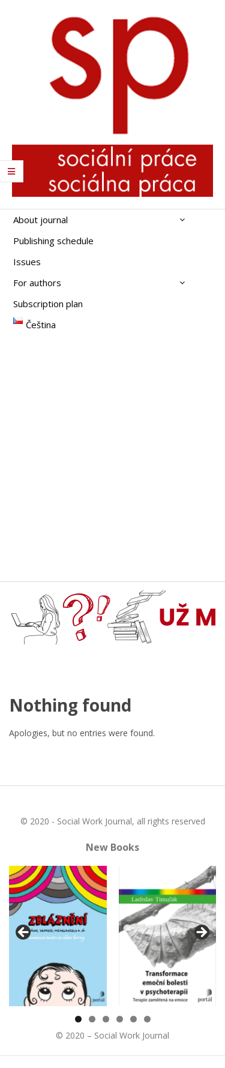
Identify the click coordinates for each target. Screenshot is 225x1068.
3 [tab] (106, 1019)
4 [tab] (119, 1019)
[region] (112, 936)
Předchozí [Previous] (24, 933)
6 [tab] (147, 1019)
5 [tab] (133, 1019)
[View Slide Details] (58, 936)
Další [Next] (201, 933)
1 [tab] (78, 1019)
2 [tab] (92, 1019)
